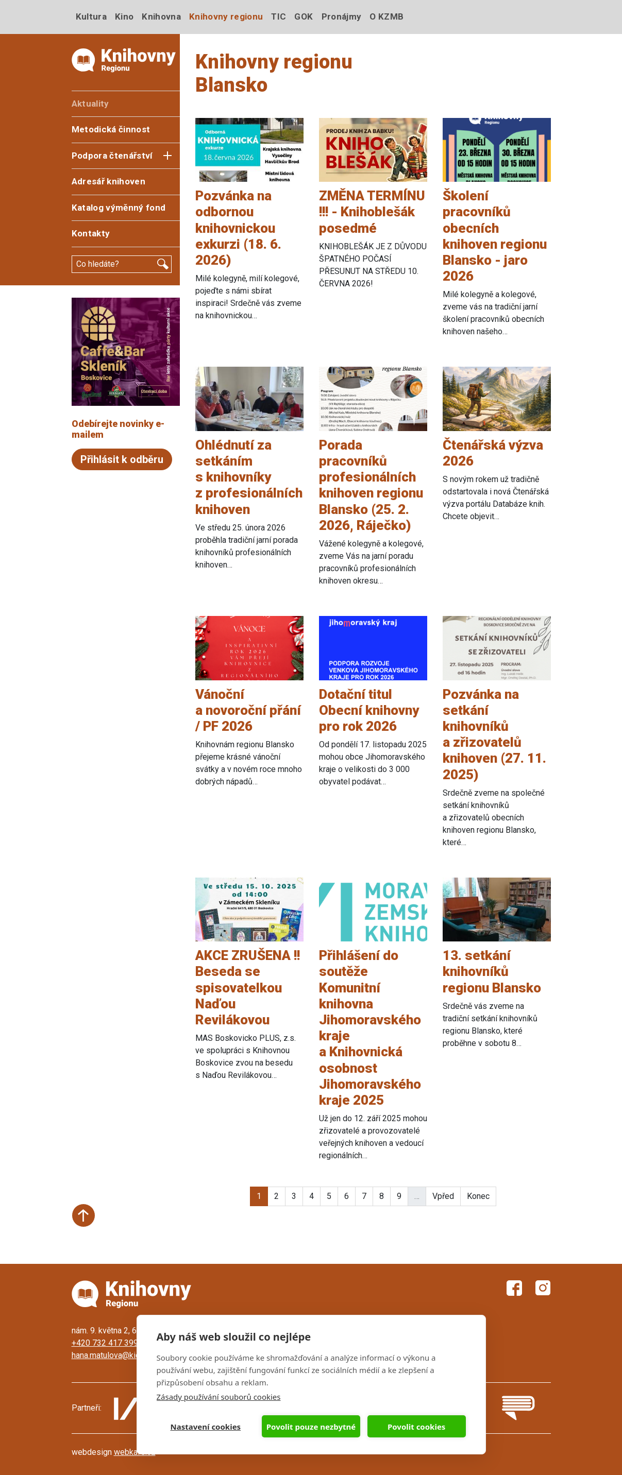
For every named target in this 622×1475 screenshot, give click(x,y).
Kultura (91, 16)
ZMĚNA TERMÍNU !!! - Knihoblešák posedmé (372, 211)
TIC (278, 16)
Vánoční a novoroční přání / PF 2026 (248, 710)
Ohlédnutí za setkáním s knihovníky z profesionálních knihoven (248, 477)
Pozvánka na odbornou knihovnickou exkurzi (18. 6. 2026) (238, 228)
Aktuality (90, 103)
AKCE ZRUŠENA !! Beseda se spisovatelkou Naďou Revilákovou (247, 987)
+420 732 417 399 (105, 1343)
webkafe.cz (135, 1452)
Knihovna (161, 16)
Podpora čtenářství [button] (112, 155)
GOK (303, 16)
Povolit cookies (416, 1426)
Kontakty (91, 233)
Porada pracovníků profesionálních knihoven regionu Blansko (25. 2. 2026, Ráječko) (371, 485)
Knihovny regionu (226, 16)
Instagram (543, 1288)
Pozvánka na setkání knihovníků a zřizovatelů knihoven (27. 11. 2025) (494, 734)
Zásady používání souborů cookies (219, 1397)
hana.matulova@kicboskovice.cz (130, 1355)
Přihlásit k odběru (121, 459)
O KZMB (386, 16)
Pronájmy (342, 16)
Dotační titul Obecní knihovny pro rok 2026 (369, 710)
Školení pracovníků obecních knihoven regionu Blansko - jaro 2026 (495, 236)
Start (83, 1215)
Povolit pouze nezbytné (311, 1426)
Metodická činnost (111, 129)
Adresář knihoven (108, 181)
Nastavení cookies (206, 1426)
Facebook (514, 1288)
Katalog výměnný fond (119, 207)
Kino (124, 16)
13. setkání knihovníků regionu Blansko (492, 971)
